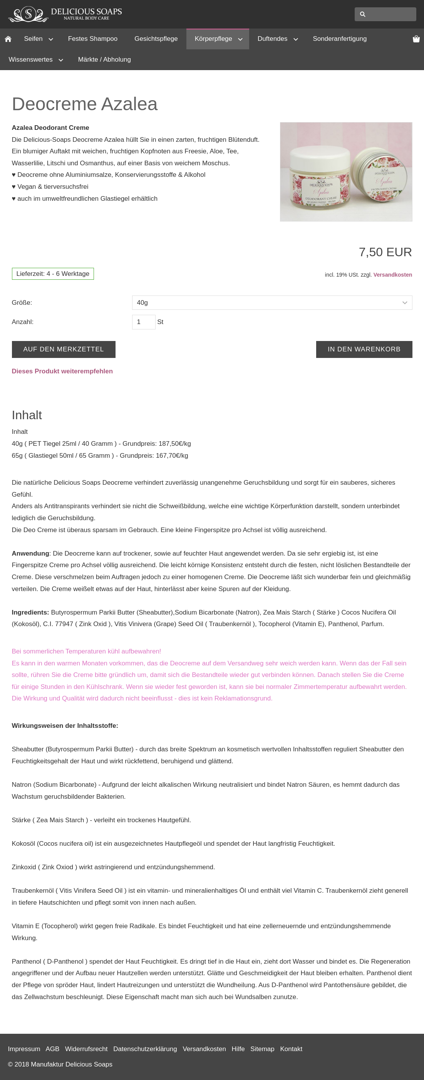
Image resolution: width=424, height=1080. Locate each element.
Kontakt (291, 1049)
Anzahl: (23, 322)
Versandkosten (393, 275)
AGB (52, 1049)
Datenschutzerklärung (145, 1049)
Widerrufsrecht (86, 1049)
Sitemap (262, 1049)
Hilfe (238, 1049)
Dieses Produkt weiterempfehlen (62, 371)
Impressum (24, 1049)
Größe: (22, 302)
